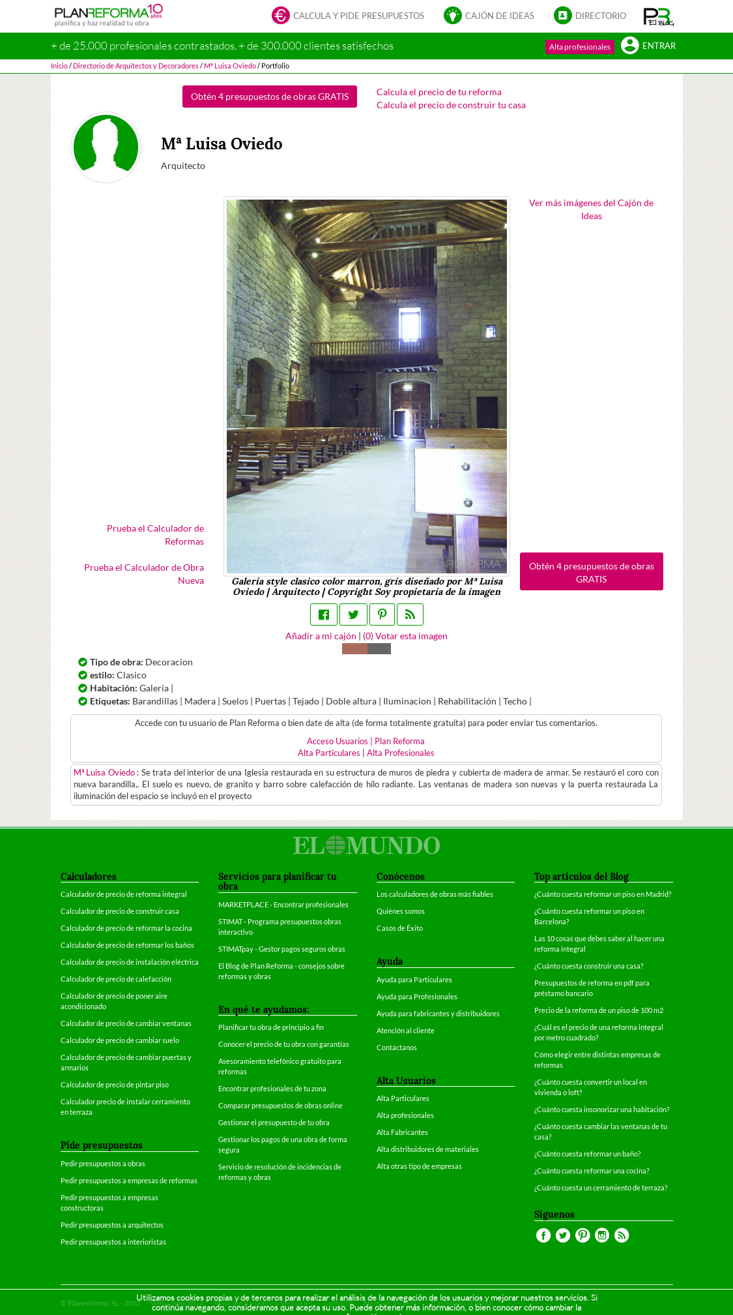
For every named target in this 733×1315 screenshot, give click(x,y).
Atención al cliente (406, 1030)
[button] (659, 16)
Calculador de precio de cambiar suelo (120, 1040)
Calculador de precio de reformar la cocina (126, 928)
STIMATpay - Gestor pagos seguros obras (281, 949)
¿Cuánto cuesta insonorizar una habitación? (601, 1109)
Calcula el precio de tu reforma (439, 91)
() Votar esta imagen (405, 635)
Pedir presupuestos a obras (103, 1163)
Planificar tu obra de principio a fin (271, 1027)
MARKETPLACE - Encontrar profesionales (283, 904)
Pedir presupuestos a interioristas (113, 1241)
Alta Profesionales (401, 753)
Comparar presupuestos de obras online (280, 1105)
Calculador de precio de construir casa (120, 911)
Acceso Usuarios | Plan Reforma (366, 741)
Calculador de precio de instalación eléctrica (130, 962)
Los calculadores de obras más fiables (435, 894)
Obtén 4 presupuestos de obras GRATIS (270, 96)
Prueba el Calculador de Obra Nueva (144, 574)
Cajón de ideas (489, 17)
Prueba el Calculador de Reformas (155, 534)
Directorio (590, 17)
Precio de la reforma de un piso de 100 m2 (598, 1010)
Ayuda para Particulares (414, 979)
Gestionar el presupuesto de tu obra (274, 1122)
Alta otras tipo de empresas (419, 1166)
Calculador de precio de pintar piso (115, 1084)
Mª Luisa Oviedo (105, 773)
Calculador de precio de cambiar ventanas (126, 1023)
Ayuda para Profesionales (417, 996)
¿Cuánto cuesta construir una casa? (588, 965)
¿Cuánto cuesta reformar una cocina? (591, 1170)
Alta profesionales (580, 47)
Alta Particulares (329, 753)
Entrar (648, 47)
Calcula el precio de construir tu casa (451, 104)
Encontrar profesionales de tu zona (272, 1088)
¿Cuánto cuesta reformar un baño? (587, 1153)
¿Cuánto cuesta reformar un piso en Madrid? (602, 894)
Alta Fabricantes (402, 1132)
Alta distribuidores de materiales (428, 1149)
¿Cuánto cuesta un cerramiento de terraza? (600, 1187)
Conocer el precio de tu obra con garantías (283, 1044)
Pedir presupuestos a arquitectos (112, 1224)
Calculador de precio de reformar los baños (127, 945)
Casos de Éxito (400, 928)
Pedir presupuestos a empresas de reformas (129, 1180)
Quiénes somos (401, 911)
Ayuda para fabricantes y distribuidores (438, 1013)
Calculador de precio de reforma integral (124, 894)
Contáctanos (397, 1047)
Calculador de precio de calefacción (116, 979)
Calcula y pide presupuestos (348, 17)
